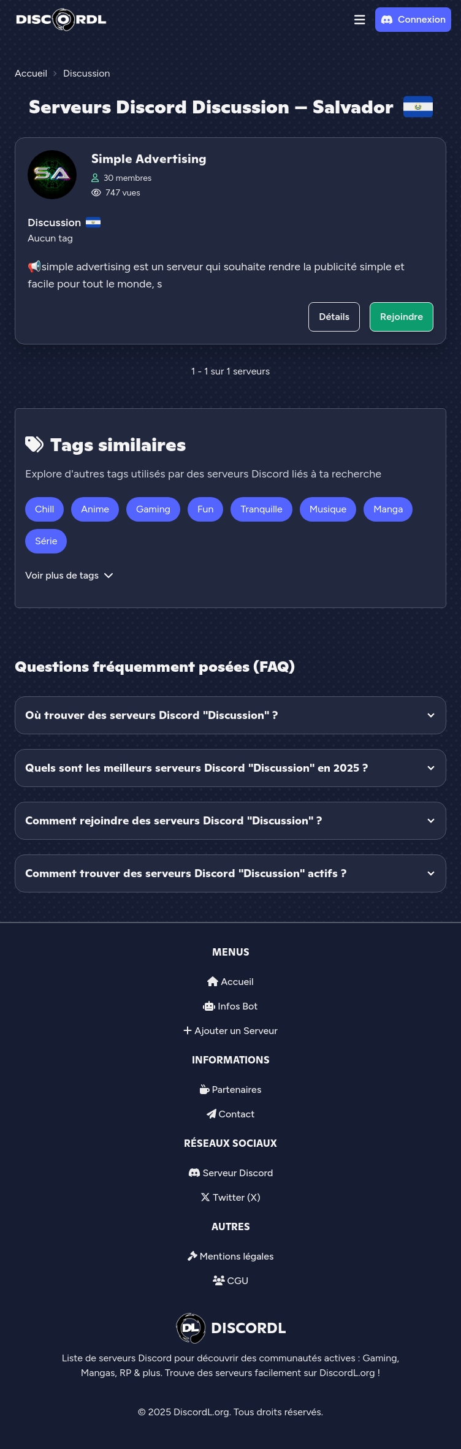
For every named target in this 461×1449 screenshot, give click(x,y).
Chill (44, 509)
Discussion (54, 222)
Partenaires (237, 1089)
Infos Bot (237, 1006)
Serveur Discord (237, 1173)
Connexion (413, 19)
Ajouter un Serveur (236, 1030)
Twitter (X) (236, 1197)
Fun (205, 509)
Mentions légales (236, 1256)
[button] (359, 19)
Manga (388, 509)
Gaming (153, 509)
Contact (236, 1114)
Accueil (237, 981)
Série (46, 541)
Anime (95, 509)
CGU (237, 1281)
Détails (334, 316)
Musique (328, 509)
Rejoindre (401, 316)
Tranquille (261, 509)
